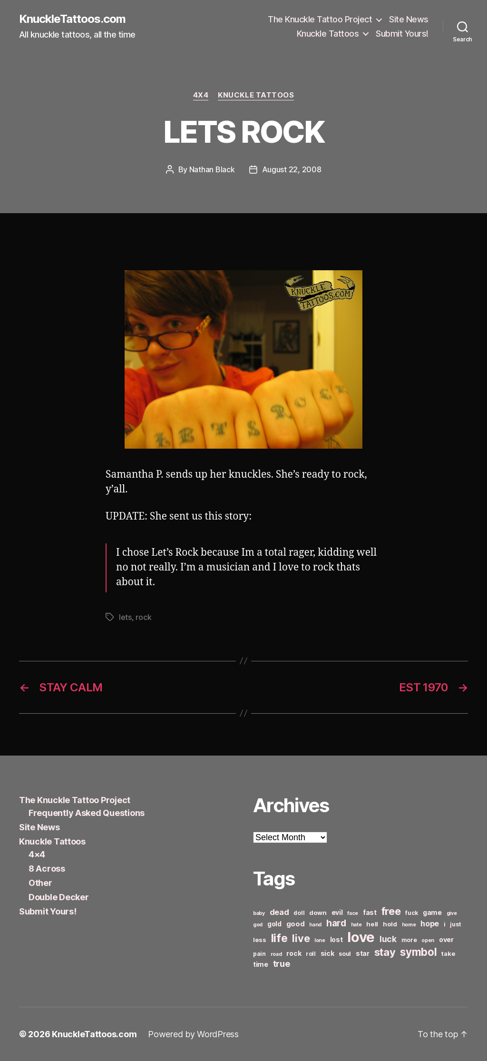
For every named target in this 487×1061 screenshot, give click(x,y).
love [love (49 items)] (361, 937)
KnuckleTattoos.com (72, 19)
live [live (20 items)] (301, 938)
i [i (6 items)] (445, 924)
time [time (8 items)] (260, 964)
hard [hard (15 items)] (336, 923)
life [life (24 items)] (279, 938)
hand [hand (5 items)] (315, 925)
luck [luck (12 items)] (388, 939)
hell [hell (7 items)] (372, 924)
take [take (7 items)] (448, 953)
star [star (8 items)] (363, 953)
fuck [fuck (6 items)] (411, 912)
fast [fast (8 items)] (370, 912)
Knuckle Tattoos (328, 34)
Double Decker (59, 897)
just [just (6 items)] (455, 924)
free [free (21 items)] (391, 911)
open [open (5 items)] (427, 940)
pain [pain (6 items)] (259, 953)
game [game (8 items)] (432, 912)
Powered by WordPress (193, 1034)
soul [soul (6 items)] (345, 953)
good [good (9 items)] (295, 923)
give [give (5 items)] (452, 913)
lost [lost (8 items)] (336, 939)
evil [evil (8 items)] (337, 912)
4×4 (37, 854)
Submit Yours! (402, 34)
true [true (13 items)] (281, 963)
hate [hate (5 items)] (356, 925)
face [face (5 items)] (352, 913)
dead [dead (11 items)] (279, 912)
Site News (409, 19)
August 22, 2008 (291, 169)
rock (143, 617)
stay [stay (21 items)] (385, 952)
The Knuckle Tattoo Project (320, 19)
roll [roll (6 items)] (311, 953)
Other (40, 883)
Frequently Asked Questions (87, 813)
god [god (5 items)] (258, 925)
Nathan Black (212, 169)
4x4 (201, 95)
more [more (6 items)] (409, 939)
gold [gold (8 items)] (274, 924)
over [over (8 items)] (446, 939)
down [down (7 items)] (318, 912)
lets (125, 617)
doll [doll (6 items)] (298, 912)
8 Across (47, 869)
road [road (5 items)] (276, 954)
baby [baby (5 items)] (259, 913)
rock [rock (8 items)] (293, 953)
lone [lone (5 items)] (319, 940)
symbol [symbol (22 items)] (418, 951)
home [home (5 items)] (409, 925)
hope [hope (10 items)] (429, 923)
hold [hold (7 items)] (390, 924)
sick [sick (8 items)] (327, 953)
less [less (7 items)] (259, 939)
